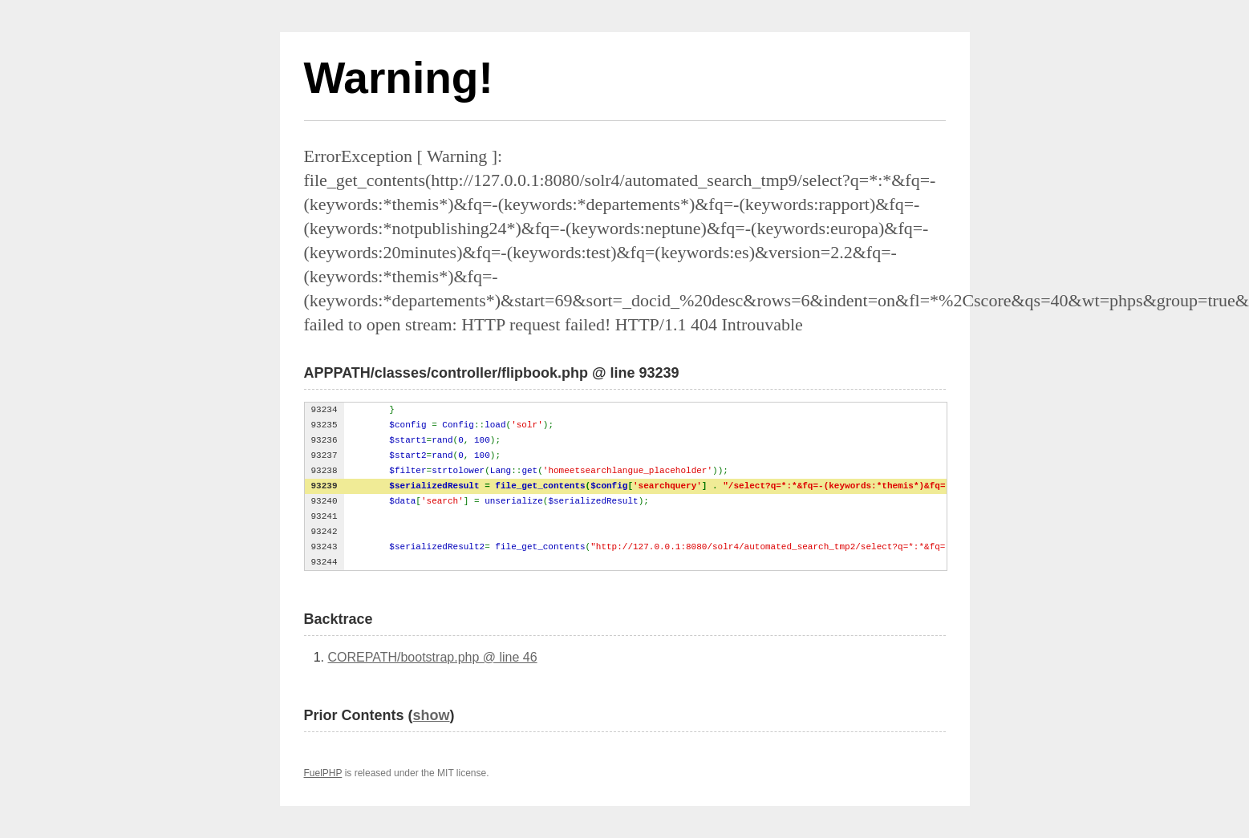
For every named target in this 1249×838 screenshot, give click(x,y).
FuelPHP (323, 773)
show (431, 715)
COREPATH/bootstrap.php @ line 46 (432, 657)
